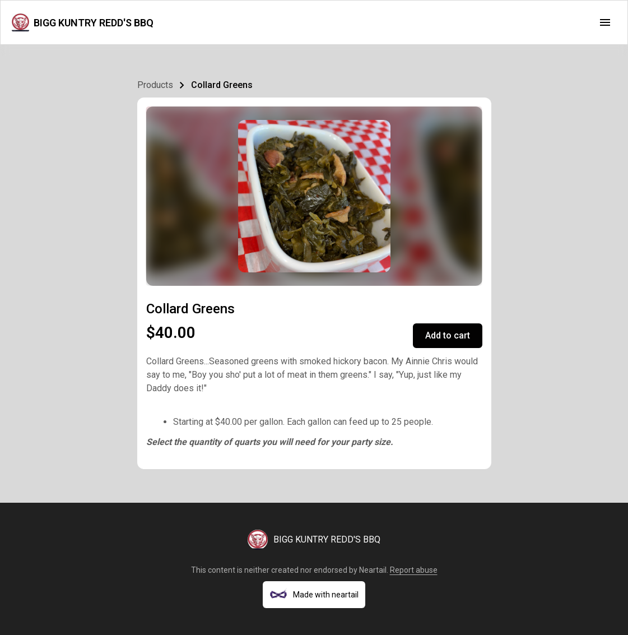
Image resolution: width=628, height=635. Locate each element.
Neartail (373, 570)
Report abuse (414, 570)
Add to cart (447, 335)
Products (155, 85)
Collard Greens (222, 85)
